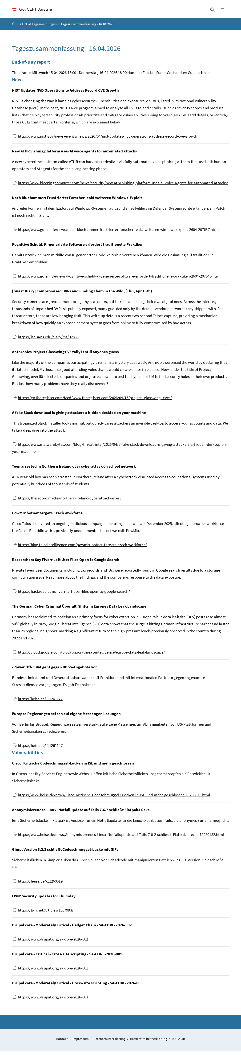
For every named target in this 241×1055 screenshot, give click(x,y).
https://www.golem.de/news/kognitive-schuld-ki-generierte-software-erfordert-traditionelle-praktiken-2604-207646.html (116, 279)
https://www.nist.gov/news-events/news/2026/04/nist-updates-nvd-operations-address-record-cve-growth (105, 140)
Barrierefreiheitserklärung (149, 1042)
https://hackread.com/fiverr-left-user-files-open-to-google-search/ (71, 595)
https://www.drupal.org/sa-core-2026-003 (50, 1000)
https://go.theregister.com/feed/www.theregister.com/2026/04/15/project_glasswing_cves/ (92, 401)
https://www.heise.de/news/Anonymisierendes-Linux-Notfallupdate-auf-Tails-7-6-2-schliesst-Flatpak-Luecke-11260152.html (118, 838)
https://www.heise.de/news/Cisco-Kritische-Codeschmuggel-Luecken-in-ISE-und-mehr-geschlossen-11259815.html (111, 798)
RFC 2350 (178, 1042)
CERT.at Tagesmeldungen (38, 28)
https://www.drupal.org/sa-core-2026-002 (50, 942)
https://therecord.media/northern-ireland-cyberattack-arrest (67, 501)
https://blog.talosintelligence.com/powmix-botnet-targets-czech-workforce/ (80, 548)
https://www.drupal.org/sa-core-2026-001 (50, 971)
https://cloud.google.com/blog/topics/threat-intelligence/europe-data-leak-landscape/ (89, 655)
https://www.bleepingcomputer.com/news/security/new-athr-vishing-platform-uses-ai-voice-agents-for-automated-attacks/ (120, 186)
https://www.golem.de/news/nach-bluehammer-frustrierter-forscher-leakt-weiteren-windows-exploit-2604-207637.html (116, 233)
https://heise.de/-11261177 (38, 702)
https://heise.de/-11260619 (38, 884)
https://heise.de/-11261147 (38, 749)
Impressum (81, 1042)
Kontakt (62, 1042)
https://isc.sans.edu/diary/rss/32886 (45, 340)
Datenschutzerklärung (109, 1042)
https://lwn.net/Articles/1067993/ (43, 913)
